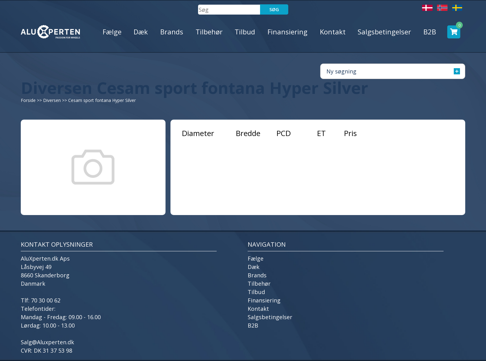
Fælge (112, 31)
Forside (28, 100)
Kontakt (333, 31)
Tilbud (245, 31)
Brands (171, 31)
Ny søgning (393, 71)
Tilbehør (209, 31)
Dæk (141, 31)
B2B (429, 31)
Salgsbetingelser (384, 31)
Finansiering (287, 31)
